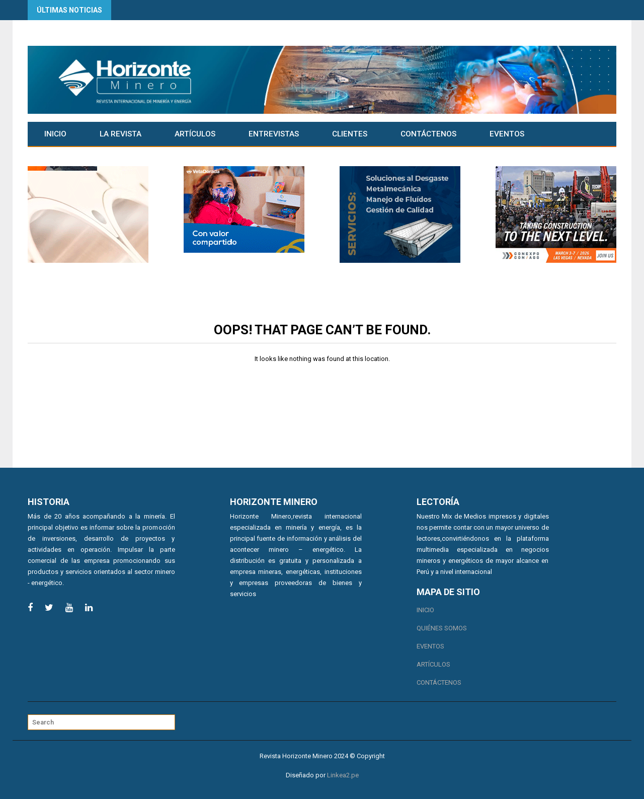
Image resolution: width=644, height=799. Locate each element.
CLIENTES (349, 133)
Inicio (55, 133)
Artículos (195, 133)
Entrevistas (274, 133)
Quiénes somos (442, 628)
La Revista (120, 133)
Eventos (507, 133)
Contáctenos (428, 133)
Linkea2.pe (343, 775)
